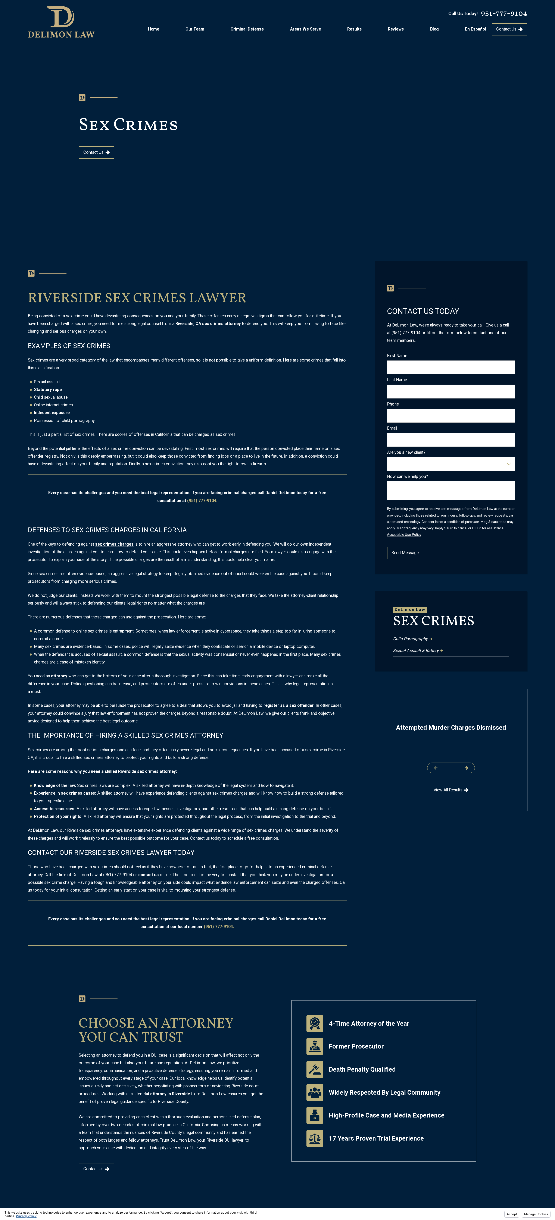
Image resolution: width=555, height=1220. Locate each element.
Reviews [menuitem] (396, 29)
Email (392, 428)
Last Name (397, 379)
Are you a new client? (406, 452)
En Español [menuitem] (475, 29)
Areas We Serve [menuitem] (305, 29)
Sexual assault (47, 381)
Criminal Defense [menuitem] (247, 29)
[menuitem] (451, 639)
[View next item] (466, 768)
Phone (393, 404)
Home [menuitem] (153, 29)
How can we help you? (407, 476)
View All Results (450, 790)
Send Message (405, 552)
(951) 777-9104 (117, 874)
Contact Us (509, 29)
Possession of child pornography (64, 420)
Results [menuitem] (354, 29)
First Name (397, 355)
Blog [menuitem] (434, 29)
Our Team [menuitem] (194, 29)
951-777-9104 (504, 14)
